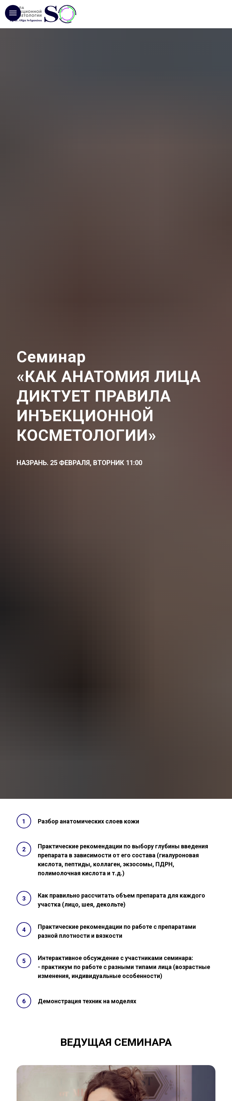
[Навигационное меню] (13, 13)
